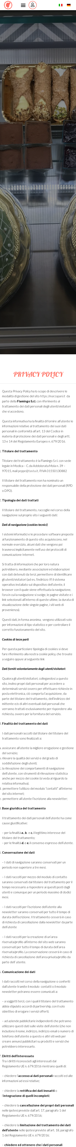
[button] (23, 5)
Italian (63, 5)
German (71, 5)
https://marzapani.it (52, 396)
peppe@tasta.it (28, 471)
